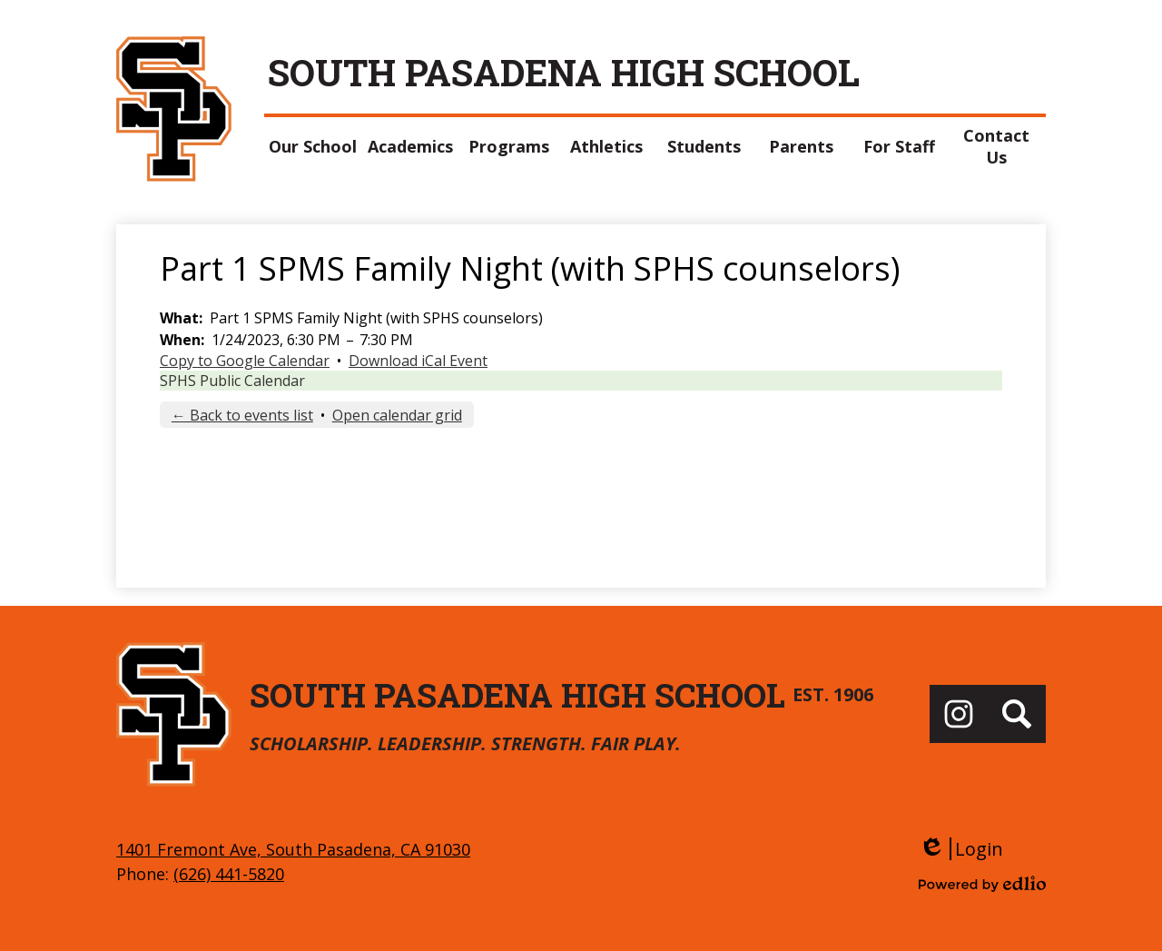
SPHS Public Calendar (232, 381)
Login (961, 848)
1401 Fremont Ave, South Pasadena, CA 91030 (293, 849)
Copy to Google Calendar (245, 361)
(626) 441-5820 (228, 874)
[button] (313, 146)
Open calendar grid (397, 415)
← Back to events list (242, 415)
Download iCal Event (418, 361)
